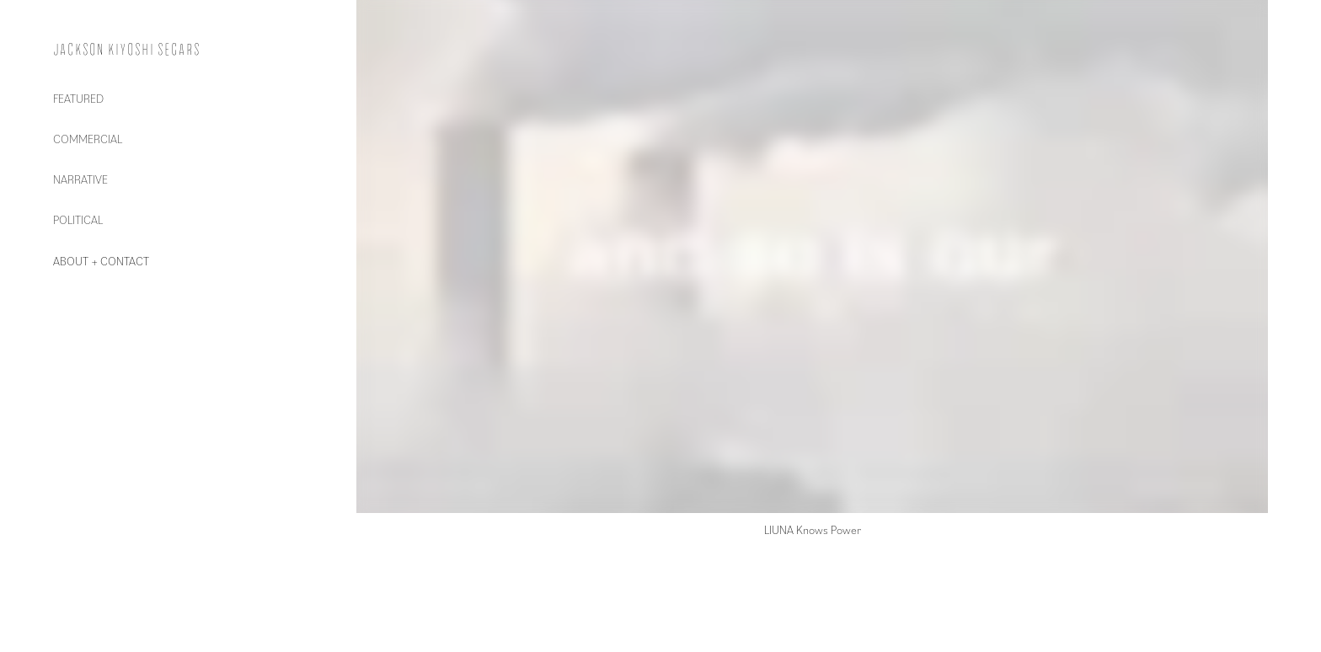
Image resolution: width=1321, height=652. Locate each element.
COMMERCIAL (87, 138)
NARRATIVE (80, 179)
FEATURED (78, 98)
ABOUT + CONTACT (101, 261)
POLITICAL (78, 219)
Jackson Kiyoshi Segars (127, 49)
